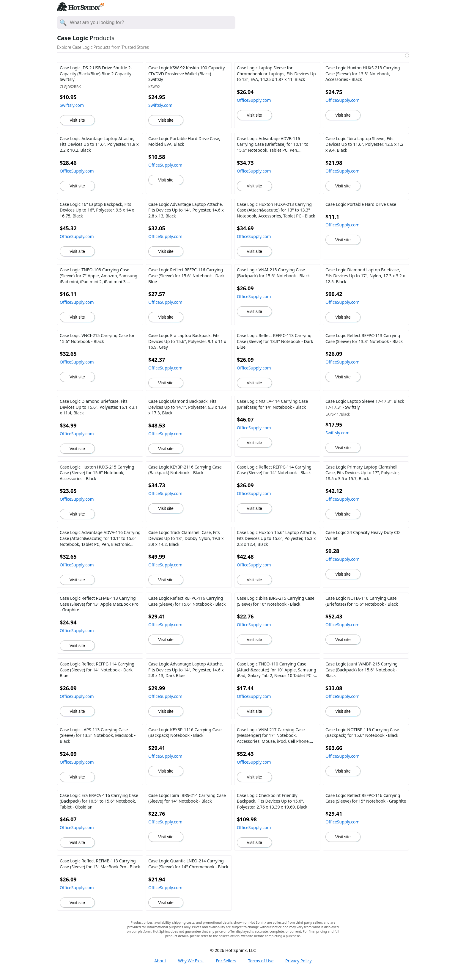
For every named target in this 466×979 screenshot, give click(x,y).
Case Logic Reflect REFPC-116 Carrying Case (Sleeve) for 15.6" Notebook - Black (187, 601)
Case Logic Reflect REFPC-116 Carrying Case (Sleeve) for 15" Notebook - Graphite (365, 798)
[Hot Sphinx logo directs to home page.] (80, 9)
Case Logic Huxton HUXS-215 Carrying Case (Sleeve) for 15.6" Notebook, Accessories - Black (97, 472)
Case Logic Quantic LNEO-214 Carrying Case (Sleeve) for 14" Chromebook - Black (188, 864)
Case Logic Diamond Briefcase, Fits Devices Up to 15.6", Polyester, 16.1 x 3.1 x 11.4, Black (99, 407)
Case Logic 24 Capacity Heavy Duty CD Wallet (362, 535)
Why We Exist (191, 961)
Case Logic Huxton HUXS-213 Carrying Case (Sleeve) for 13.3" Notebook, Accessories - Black (362, 73)
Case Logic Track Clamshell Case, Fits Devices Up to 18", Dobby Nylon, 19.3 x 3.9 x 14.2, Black (185, 538)
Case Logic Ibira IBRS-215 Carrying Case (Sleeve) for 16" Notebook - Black (275, 601)
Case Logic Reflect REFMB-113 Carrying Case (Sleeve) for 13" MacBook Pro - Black (100, 864)
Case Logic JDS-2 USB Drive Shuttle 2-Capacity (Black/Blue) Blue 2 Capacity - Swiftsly (97, 73)
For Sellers (226, 961)
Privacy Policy (298, 961)
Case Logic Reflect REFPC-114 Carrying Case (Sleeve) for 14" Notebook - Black (274, 470)
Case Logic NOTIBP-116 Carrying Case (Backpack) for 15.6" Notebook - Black (362, 732)
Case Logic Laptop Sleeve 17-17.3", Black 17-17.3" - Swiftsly (364, 404)
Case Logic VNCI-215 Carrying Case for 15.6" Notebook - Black (97, 338)
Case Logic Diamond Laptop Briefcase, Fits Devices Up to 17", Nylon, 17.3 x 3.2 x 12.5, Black (365, 275)
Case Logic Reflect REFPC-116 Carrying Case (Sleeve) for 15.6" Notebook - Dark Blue (186, 275)
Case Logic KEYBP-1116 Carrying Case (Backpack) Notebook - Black (185, 732)
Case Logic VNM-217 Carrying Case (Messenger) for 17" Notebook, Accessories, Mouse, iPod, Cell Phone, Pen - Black (273, 735)
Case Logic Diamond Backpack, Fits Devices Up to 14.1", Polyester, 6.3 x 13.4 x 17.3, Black (187, 407)
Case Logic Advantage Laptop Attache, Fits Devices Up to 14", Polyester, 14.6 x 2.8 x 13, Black (186, 210)
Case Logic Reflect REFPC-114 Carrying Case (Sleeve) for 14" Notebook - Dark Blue (97, 669)
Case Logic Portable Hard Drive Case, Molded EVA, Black (184, 141)
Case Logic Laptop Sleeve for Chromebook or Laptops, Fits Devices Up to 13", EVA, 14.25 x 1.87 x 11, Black (276, 73)
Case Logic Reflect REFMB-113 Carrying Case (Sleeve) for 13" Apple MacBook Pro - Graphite (99, 604)
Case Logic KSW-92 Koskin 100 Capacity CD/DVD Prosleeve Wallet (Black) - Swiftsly (186, 73)
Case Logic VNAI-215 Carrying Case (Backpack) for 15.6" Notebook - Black (273, 272)
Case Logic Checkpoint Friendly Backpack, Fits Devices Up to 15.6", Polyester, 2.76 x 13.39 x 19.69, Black (272, 801)
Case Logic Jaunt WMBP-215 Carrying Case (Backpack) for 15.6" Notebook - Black (361, 669)
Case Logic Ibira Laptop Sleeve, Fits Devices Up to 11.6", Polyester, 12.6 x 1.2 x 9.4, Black (364, 144)
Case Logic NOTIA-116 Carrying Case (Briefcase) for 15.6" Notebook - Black (361, 601)
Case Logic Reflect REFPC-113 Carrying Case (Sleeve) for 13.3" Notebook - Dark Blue (275, 341)
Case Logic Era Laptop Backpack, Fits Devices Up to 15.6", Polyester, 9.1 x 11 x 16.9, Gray (187, 341)
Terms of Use (261, 961)
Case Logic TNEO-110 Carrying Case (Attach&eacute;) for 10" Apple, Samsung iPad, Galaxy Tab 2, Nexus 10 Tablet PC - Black (276, 670)
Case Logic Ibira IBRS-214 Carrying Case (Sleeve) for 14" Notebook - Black (187, 798)
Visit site (77, 120)
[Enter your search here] (152, 22)
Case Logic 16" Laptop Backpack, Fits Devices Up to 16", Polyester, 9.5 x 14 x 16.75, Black (97, 210)
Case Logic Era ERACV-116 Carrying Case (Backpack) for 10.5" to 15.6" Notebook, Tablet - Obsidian (99, 801)
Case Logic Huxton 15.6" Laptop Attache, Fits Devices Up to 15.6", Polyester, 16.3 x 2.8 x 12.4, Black (276, 538)
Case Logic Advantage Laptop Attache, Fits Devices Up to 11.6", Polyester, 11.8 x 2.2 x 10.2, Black (99, 144)
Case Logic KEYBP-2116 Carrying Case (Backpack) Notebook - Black (185, 470)
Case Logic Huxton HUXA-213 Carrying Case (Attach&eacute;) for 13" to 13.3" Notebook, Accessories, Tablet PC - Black (276, 210)
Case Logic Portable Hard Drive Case (360, 204)
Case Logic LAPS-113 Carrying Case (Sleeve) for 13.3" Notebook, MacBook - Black (98, 735)
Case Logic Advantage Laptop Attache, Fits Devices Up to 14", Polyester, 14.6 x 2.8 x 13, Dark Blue (186, 669)
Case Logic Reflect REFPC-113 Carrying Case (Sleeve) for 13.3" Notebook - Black (364, 338)
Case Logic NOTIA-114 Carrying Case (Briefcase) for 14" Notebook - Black (272, 404)
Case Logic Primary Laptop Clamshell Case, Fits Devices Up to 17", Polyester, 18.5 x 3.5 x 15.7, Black (362, 472)
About (160, 961)
